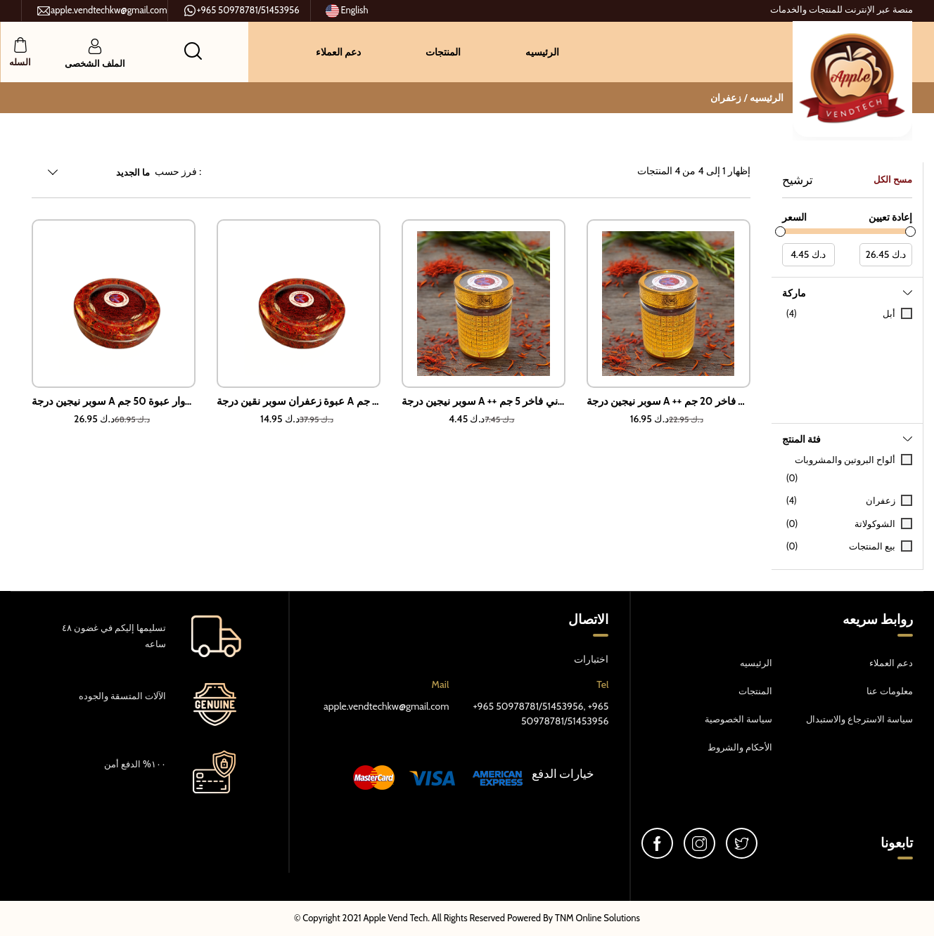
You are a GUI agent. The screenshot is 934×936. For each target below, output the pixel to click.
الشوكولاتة (875, 523)
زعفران (725, 97)
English (347, 11)
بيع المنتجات (872, 546)
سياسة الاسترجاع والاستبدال (859, 718)
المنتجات (443, 52)
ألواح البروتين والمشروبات (845, 459)
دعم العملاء (338, 52)
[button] (193, 50)
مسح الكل (893, 179)
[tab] (847, 350)
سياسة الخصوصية (738, 718)
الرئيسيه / (763, 97)
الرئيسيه (542, 52)
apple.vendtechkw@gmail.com (102, 11)
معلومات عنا (889, 690)
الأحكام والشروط (740, 747)
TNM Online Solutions (597, 917)
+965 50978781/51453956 (241, 11)
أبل (889, 313)
